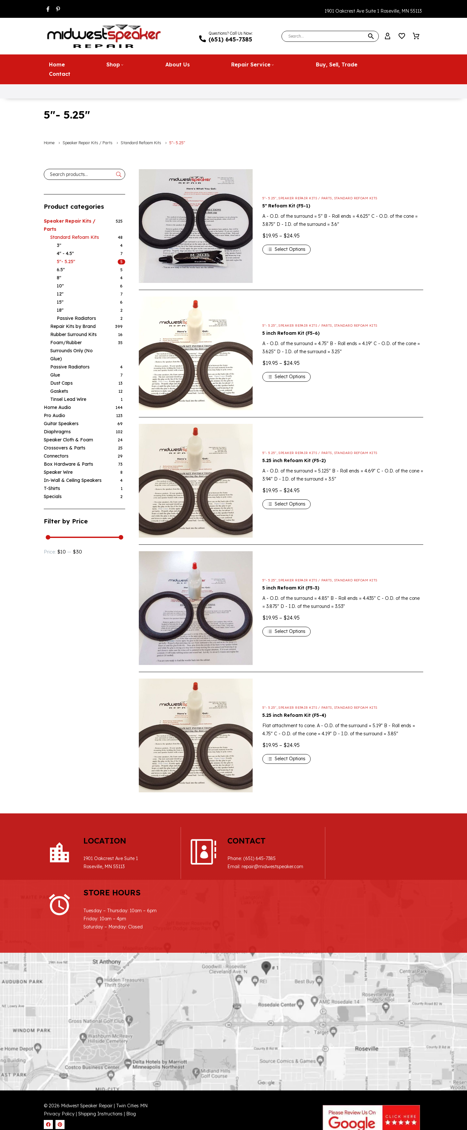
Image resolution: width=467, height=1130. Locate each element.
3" (59, 245)
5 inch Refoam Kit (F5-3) (290, 587)
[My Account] (387, 36)
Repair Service (252, 64)
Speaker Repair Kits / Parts (88, 142)
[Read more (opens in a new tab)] (230, 36)
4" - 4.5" (65, 253)
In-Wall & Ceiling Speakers (73, 480)
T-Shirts (52, 488)
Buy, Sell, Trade (336, 64)
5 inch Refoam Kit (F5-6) (291, 333)
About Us (177, 64)
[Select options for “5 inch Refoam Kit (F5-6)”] (286, 376)
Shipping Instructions (101, 1062)
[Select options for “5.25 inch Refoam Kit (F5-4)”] (286, 758)
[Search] (330, 36)
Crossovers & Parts (64, 447)
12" (60, 294)
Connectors (56, 456)
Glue (55, 375)
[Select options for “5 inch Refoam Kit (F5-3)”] (286, 631)
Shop (115, 64)
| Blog (130, 1062)
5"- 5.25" (66, 261)
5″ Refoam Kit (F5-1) (286, 205)
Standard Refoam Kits (141, 142)
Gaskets (59, 391)
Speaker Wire (58, 472)
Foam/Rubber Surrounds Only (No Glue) (71, 350)
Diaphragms (57, 431)
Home (57, 64)
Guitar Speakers (61, 423)
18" (60, 310)
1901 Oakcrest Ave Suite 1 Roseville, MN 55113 (373, 11)
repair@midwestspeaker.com (259, 866)
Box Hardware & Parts (68, 464)
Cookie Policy (318, 1121)
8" (59, 277)
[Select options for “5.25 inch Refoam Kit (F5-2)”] (286, 504)
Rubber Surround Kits (73, 334)
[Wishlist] (402, 36)
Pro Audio (54, 415)
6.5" (61, 269)
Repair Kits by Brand (73, 326)
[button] (371, 36)
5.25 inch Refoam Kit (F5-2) (294, 460)
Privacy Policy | (60, 1062)
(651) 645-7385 (246, 858)
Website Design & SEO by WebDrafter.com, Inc (373, 1090)
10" (60, 285)
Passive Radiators (76, 318)
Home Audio (57, 407)
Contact (59, 73)
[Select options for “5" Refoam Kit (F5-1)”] (286, 249)
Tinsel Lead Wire (68, 399)
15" (60, 302)
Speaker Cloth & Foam (68, 439)
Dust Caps (61, 383)
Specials (53, 496)
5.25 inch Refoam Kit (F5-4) (294, 715)
